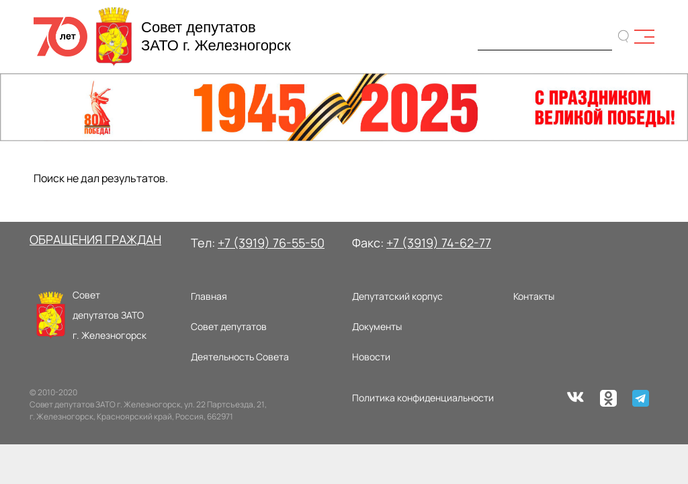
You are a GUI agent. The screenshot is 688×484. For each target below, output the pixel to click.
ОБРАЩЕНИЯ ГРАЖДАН (95, 239)
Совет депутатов (229, 326)
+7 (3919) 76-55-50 (271, 243)
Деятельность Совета (240, 357)
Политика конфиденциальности (423, 397)
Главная (209, 296)
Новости (371, 357)
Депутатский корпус (397, 296)
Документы (377, 326)
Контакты (533, 296)
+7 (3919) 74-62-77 (438, 243)
